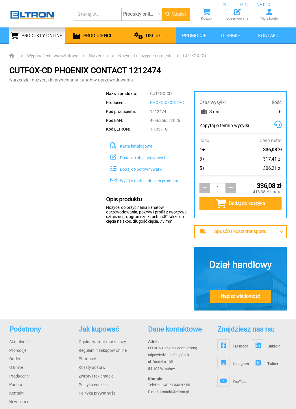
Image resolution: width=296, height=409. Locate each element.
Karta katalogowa (131, 146)
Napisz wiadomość (240, 296)
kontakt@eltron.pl (174, 392)
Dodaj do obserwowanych (138, 157)
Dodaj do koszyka (240, 203)
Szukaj (175, 14)
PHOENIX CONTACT (168, 102)
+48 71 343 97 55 (176, 385)
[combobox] (229, 5)
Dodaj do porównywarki (136, 169)
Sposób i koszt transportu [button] (233, 231)
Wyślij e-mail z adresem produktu (144, 181)
